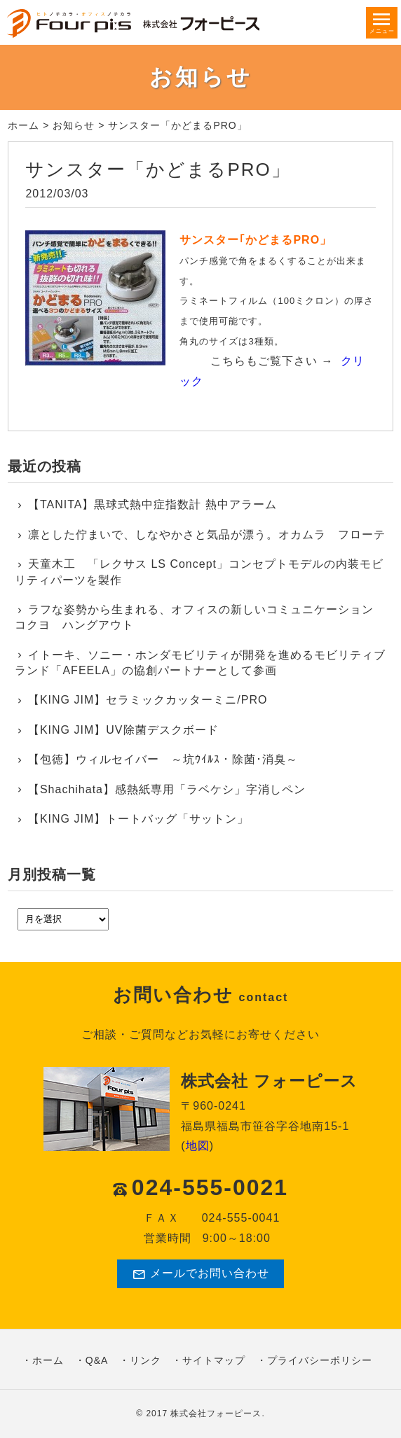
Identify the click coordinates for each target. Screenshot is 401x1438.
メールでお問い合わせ (200, 1274)
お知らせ (74, 125)
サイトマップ (213, 1360)
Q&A (97, 1360)
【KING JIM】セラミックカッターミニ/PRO (147, 700)
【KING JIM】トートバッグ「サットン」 (138, 819)
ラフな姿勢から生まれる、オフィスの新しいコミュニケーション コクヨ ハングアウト (200, 617)
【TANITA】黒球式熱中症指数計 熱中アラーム (152, 504)
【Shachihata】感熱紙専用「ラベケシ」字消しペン (167, 789)
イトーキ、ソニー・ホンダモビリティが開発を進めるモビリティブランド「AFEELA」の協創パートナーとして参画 (200, 662)
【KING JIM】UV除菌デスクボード (123, 730)
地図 (198, 1146)
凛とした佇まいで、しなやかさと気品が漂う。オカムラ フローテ (207, 534)
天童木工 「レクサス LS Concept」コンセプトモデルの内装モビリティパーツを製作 (199, 571)
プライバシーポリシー (319, 1360)
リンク (145, 1360)
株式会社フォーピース (215, 1413)
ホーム (23, 125)
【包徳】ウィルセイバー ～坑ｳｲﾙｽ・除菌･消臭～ (163, 759)
